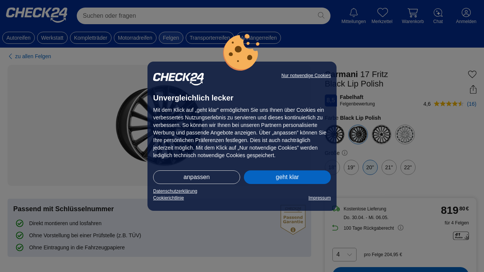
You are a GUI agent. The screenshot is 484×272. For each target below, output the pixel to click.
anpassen (196, 177)
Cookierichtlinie (168, 198)
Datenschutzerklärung (175, 191)
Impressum (320, 198)
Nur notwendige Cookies (306, 75)
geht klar (287, 177)
